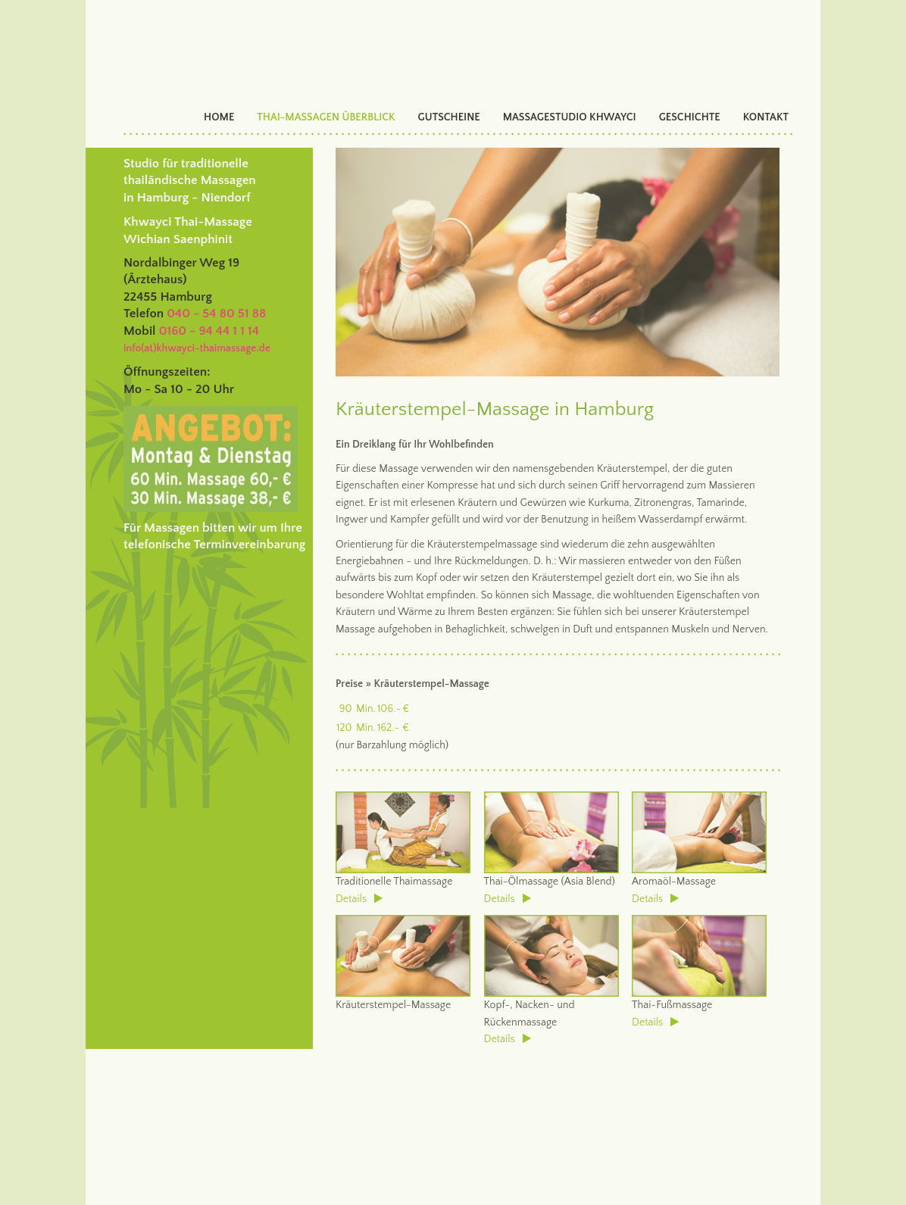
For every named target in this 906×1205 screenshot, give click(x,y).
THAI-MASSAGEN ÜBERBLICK (326, 117)
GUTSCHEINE (449, 117)
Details (359, 899)
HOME (219, 117)
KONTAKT (766, 117)
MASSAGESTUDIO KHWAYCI (569, 117)
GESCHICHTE (689, 117)
